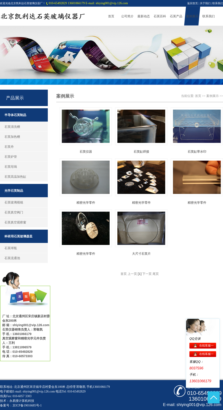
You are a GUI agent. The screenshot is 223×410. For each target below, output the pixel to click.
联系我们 (217, 3)
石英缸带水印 (197, 151)
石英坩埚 (10, 166)
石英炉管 (10, 156)
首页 (111, 16)
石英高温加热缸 (15, 176)
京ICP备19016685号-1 (27, 405)
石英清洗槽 (12, 126)
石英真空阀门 (13, 212)
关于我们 (205, 3)
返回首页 (192, 3)
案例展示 (192, 16)
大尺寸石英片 (141, 253)
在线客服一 (206, 345)
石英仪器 (86, 151)
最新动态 (143, 16)
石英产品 (176, 16)
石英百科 (160, 16)
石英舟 (9, 146)
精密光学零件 (85, 202)
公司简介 (127, 16)
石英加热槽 (12, 136)
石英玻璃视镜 (13, 202)
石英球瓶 (10, 248)
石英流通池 (12, 258)
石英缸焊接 (141, 151)
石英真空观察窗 (15, 222)
